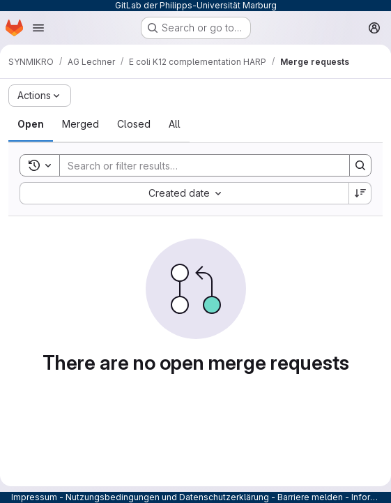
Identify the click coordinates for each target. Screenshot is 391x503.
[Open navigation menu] (38, 28)
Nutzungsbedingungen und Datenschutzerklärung (167, 497)
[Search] (198, 165)
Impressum (34, 497)
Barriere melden (310, 497)
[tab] (30, 124)
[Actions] (39, 95)
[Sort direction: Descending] (360, 193)
